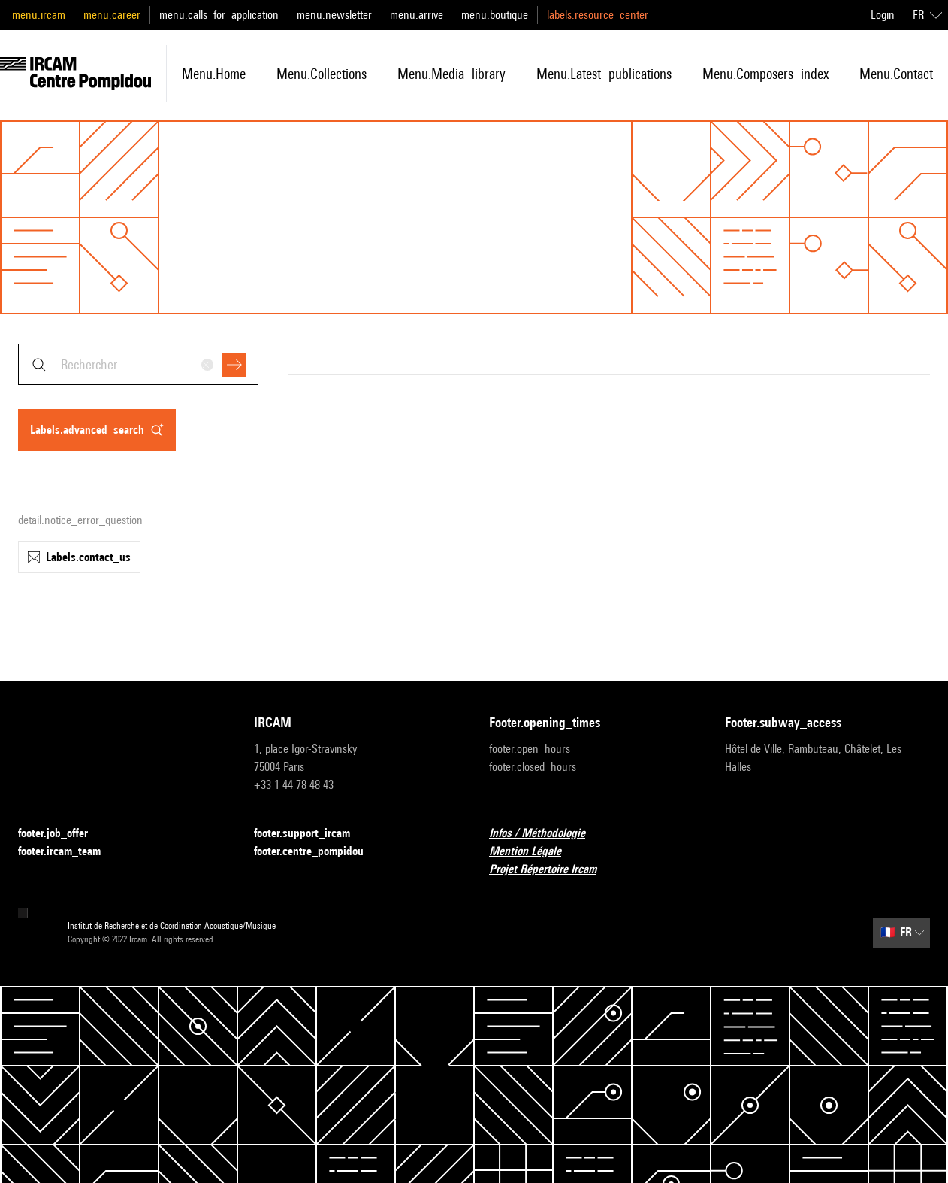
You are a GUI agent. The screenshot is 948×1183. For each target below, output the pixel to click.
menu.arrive (416, 15)
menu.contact (896, 73)
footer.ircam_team (68, 852)
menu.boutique (494, 15)
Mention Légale (534, 852)
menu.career (111, 15)
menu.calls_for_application (219, 15)
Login (883, 15)
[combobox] (138, 364)
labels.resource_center (597, 15)
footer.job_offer (62, 834)
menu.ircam (38, 15)
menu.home (214, 73)
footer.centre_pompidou (318, 852)
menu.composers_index (765, 73)
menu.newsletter (334, 15)
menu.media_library (451, 73)
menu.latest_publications (604, 73)
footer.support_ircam (311, 834)
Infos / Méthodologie (546, 834)
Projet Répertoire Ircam (551, 870)
